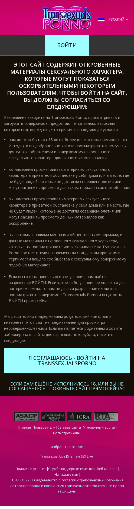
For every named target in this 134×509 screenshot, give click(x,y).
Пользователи (44, 427)
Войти (67, 45)
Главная (24, 427)
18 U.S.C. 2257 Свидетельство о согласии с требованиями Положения (67, 480)
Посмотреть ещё (66, 433)
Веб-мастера (107, 468)
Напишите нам (66, 474)
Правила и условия (31, 468)
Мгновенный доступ (99, 427)
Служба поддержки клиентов (71, 468)
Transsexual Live (52, 456)
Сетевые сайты (69, 427)
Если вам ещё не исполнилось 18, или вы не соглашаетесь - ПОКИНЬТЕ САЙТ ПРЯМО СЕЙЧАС (67, 386)
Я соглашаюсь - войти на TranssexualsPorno (67, 360)
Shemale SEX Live (80, 456)
